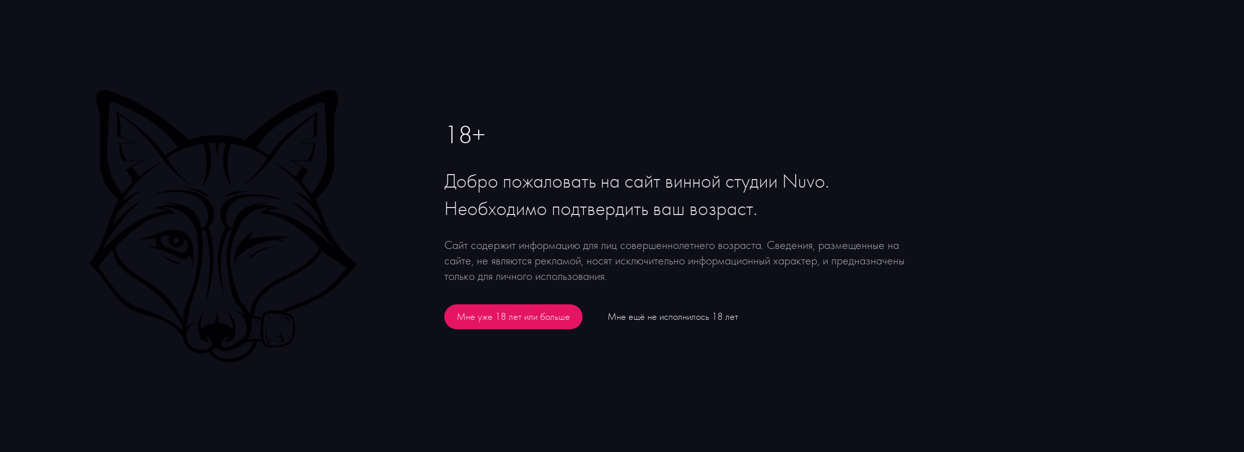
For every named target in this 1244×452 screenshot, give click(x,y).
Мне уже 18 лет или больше (513, 316)
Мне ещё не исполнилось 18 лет (673, 316)
